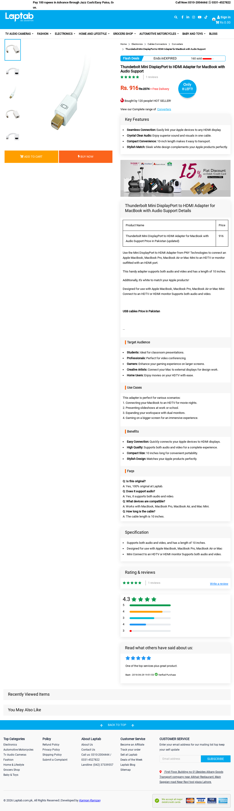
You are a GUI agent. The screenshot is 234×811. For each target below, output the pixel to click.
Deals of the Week (131, 759)
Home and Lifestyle (93, 33)
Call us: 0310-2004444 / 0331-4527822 (96, 757)
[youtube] (200, 17)
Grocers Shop (123, 33)
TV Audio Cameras (18, 33)
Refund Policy (51, 744)
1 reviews (152, 77)
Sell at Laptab (128, 754)
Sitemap (125, 769)
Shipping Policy (52, 754)
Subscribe (215, 759)
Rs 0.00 (225, 22)
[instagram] (193, 17)
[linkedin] (187, 17)
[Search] (195, 759)
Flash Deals (131, 58)
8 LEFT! (187, 89)
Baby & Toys (10, 774)
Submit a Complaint (55, 759)
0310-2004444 (197, 2)
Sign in (224, 17)
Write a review (219, 583)
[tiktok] (206, 17)
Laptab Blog (127, 764)
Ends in (159, 58)
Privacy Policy (51, 749)
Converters (164, 109)
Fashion (43, 33)
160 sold (196, 58)
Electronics (64, 33)
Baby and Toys (192, 33)
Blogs (213, 33)
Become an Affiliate (132, 744)
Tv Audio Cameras (14, 754)
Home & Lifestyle (13, 764)
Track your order (130, 749)
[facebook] (182, 17)
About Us (87, 744)
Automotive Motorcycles (158, 33)
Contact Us (88, 749)
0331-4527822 (219, 2)
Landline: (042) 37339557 (97, 764)
